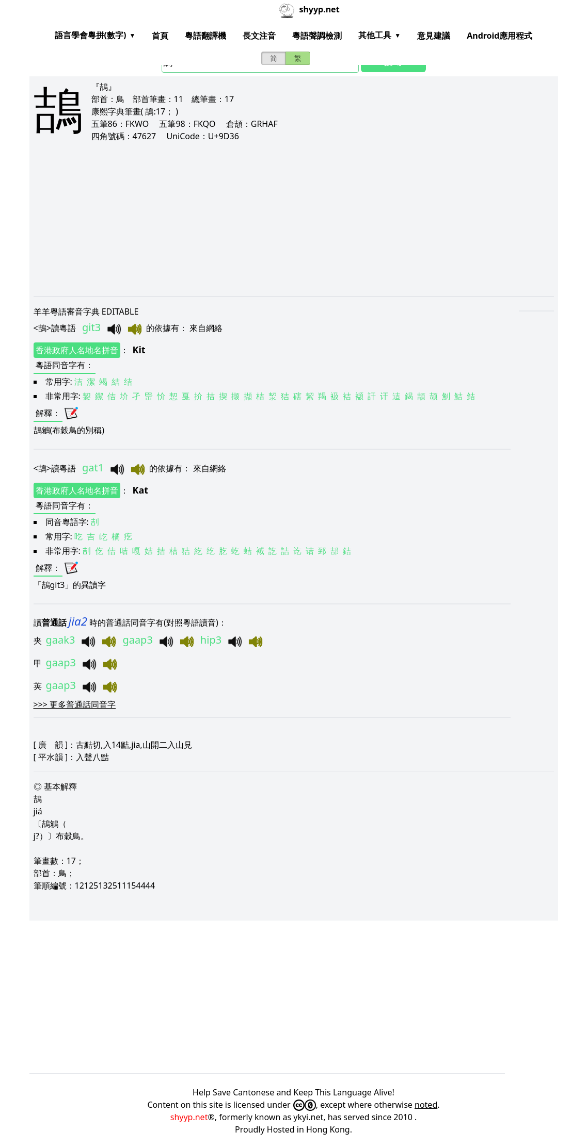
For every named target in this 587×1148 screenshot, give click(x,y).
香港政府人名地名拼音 (77, 350)
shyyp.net (189, 1117)
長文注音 (259, 35)
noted (426, 1104)
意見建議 (433, 35)
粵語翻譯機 (205, 35)
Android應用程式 (499, 35)
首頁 (160, 35)
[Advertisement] (294, 218)
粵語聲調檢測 (317, 35)
